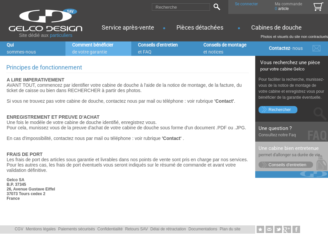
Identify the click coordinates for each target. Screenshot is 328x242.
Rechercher (280, 109)
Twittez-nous (278, 230)
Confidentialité (110, 229)
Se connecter (246, 4)
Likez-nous (296, 230)
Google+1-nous (287, 230)
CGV (19, 229)
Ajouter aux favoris (261, 230)
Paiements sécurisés (76, 229)
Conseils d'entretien (158, 48)
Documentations (202, 229)
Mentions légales (41, 229)
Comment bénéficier (92, 48)
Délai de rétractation (168, 229)
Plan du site (230, 229)
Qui (21, 48)
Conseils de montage (224, 48)
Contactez (286, 48)
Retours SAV (136, 229)
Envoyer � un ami (270, 230)
